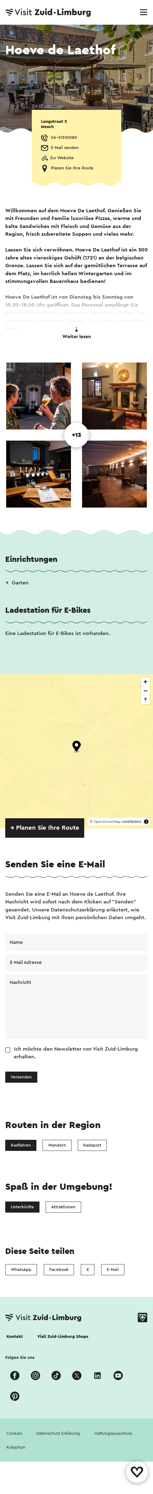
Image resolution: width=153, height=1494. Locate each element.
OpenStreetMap (107, 822)
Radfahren (21, 1145)
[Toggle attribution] (146, 821)
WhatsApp (21, 1270)
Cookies (14, 1433)
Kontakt (14, 1336)
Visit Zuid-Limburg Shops (62, 1336)
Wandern (57, 1145)
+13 (76, 435)
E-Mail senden (65, 148)
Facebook (58, 1270)
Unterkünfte (22, 1207)
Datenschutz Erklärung (58, 1433)
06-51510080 (64, 137)
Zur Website (62, 158)
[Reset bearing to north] (145, 699)
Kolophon (15, 1447)
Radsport (92, 1145)
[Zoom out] (145, 690)
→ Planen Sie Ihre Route (44, 828)
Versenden (21, 1077)
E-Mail (113, 1270)
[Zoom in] (145, 681)
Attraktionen (63, 1207)
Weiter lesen (76, 333)
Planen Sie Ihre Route (72, 168)
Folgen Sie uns (19, 1357)
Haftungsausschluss (113, 1433)
